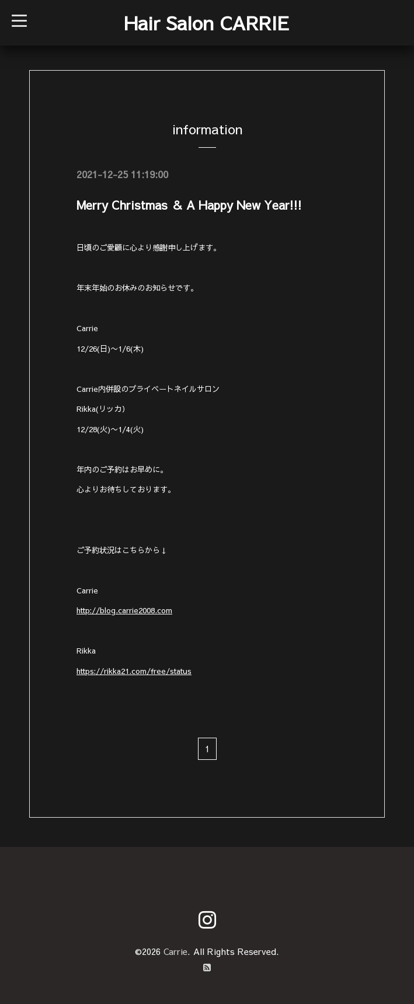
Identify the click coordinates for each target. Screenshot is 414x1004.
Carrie (175, 951)
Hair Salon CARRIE (206, 22)
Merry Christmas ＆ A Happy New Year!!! (189, 205)
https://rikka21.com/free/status (134, 670)
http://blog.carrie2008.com (124, 610)
